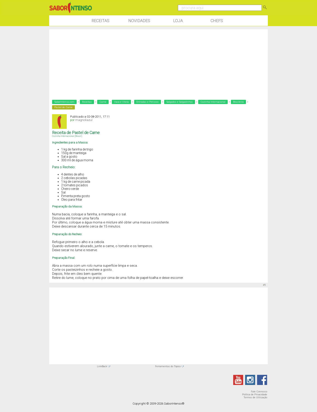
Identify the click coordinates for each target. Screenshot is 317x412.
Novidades (139, 20)
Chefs (217, 20)
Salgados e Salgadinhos (179, 101)
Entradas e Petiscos (147, 101)
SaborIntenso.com (64, 101)
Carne (102, 101)
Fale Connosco (259, 391)
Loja (178, 20)
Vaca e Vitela (121, 101)
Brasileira (238, 101)
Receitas (100, 20)
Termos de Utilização (255, 397)
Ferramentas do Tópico (168, 366)
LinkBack (102, 366)
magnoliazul (83, 120)
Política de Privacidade (254, 394)
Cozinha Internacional (212, 101)
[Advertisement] (158, 60)
